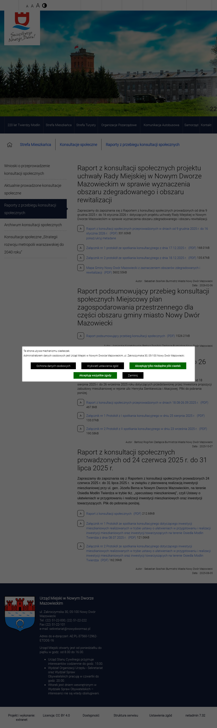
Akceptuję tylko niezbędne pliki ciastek (158, 366)
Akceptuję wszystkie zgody (95, 375)
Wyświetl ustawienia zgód (102, 366)
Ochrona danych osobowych (53, 366)
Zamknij (133, 375)
